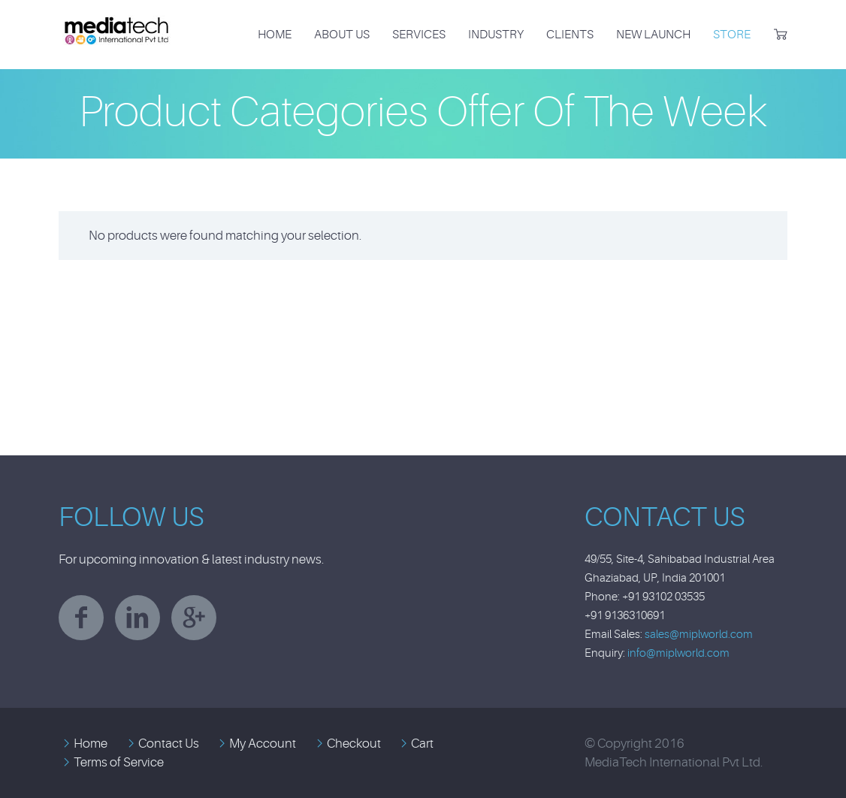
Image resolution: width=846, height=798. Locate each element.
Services (419, 34)
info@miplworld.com (678, 653)
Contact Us (168, 743)
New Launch (653, 34)
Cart (422, 743)
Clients (570, 34)
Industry (496, 34)
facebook (81, 617)
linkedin (137, 617)
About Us (342, 34)
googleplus (193, 617)
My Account (262, 743)
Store (732, 34)
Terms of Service (119, 762)
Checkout (354, 743)
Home (275, 34)
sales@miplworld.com (699, 634)
